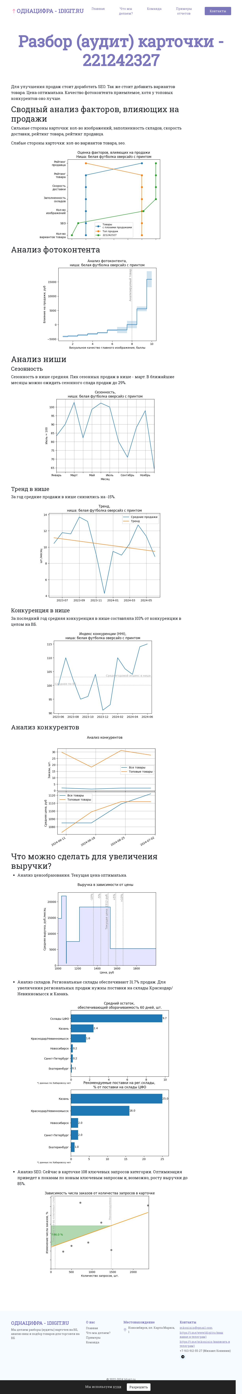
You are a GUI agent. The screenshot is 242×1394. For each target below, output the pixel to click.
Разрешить (138, 1387)
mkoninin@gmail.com (196, 1328)
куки (117, 1387)
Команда (154, 9)
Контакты (218, 11)
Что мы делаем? (126, 11)
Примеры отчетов (184, 11)
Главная (98, 9)
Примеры (93, 1337)
